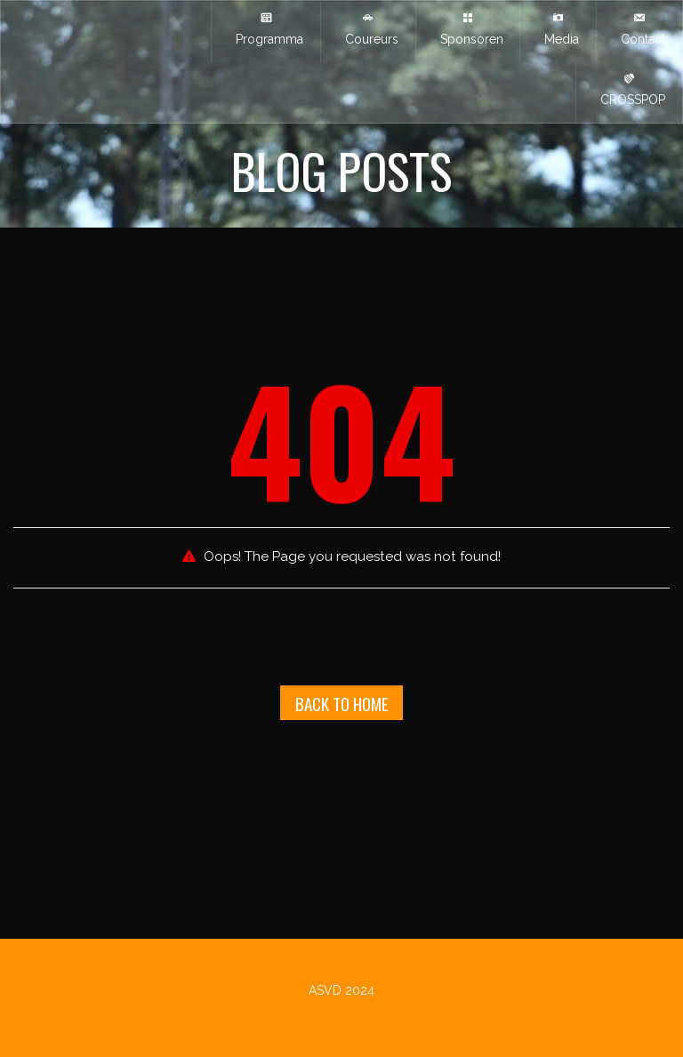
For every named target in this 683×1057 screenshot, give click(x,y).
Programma (266, 29)
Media (558, 29)
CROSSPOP (629, 89)
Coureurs (368, 29)
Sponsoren (468, 29)
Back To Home (342, 703)
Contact (639, 29)
